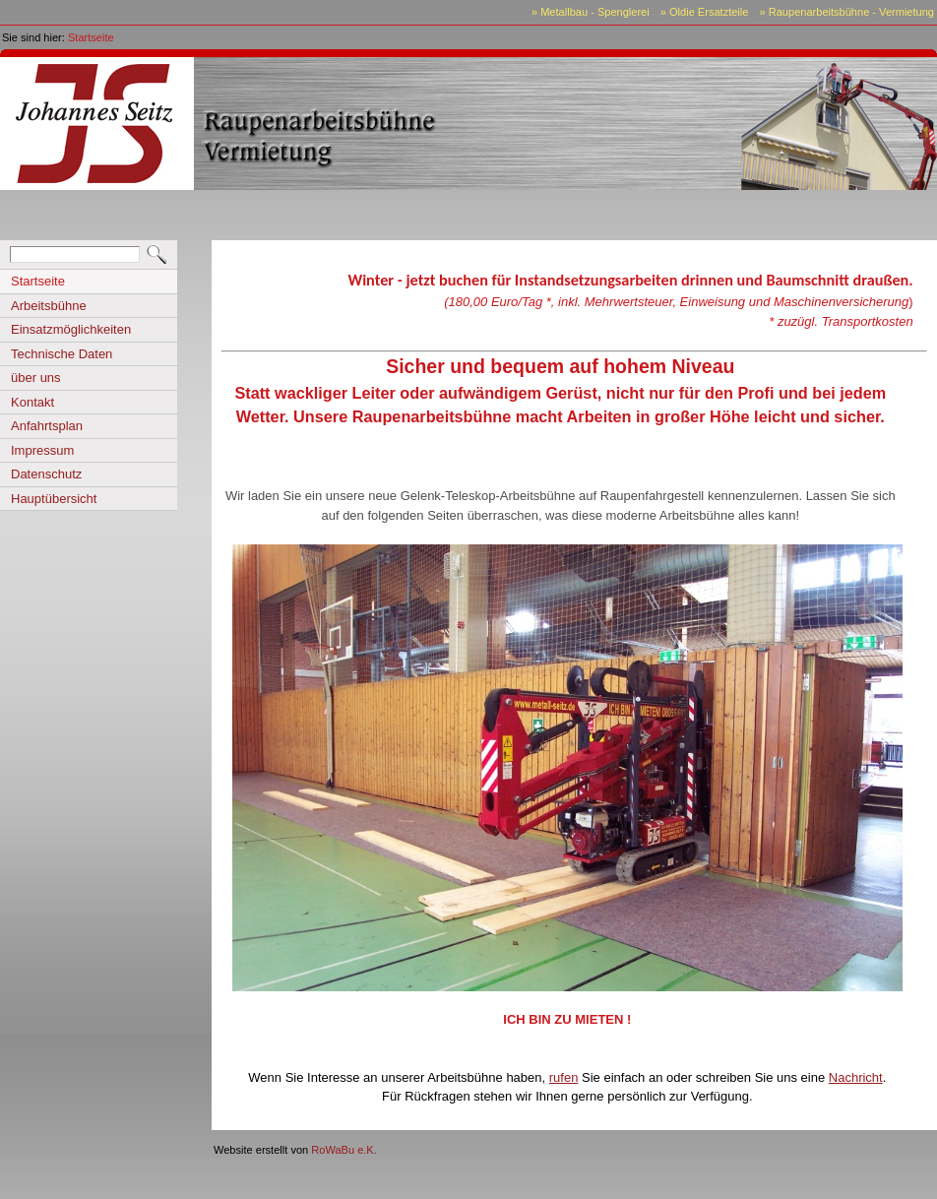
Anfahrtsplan (47, 425)
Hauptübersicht (53, 498)
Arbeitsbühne (49, 305)
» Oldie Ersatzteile (704, 12)
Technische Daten (61, 354)
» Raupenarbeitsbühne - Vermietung (847, 12)
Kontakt (32, 402)
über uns (36, 377)
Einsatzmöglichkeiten (71, 329)
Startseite (91, 37)
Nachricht (856, 1077)
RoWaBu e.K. (344, 1150)
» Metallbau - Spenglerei (590, 12)
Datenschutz (46, 474)
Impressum (42, 450)
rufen (564, 1077)
